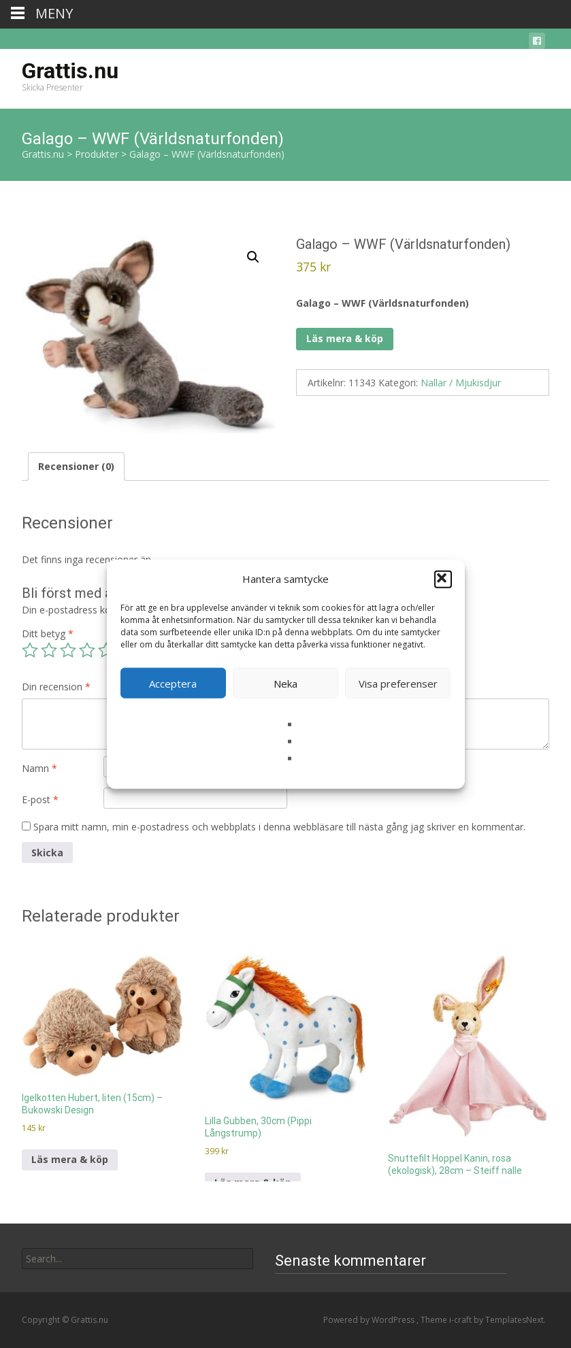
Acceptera (173, 683)
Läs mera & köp (344, 338)
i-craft (461, 1320)
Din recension (56, 686)
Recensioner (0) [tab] (76, 466)
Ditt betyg (48, 633)
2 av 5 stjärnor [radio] (49, 650)
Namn (39, 768)
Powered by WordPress (370, 1320)
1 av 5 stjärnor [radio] (30, 650)
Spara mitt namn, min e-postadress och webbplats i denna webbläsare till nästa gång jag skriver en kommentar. (279, 826)
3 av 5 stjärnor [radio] (68, 650)
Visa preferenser (398, 683)
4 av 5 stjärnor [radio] (87, 650)
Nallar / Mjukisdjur (461, 382)
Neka (285, 683)
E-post (40, 799)
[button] (443, 579)
